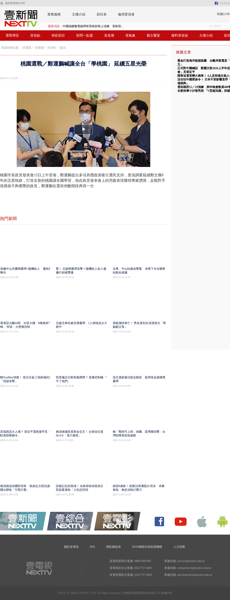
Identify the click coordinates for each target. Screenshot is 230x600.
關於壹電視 (71, 546)
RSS (92, 546)
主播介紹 (78, 14)
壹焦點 (35, 35)
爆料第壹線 (179, 35)
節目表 (102, 14)
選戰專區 (12, 35)
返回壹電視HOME (15, 3)
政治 (63, 47)
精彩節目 (58, 35)
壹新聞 (39, 47)
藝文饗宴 (153, 35)
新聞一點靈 (84, 35)
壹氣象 (130, 35)
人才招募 (179, 546)
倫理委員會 (126, 14)
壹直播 (109, 35)
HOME (52, 47)
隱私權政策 (113, 546)
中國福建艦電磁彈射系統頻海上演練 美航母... (93, 26)
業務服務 (54, 14)
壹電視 (27, 47)
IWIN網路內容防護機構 (147, 546)
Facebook (225, 3)
